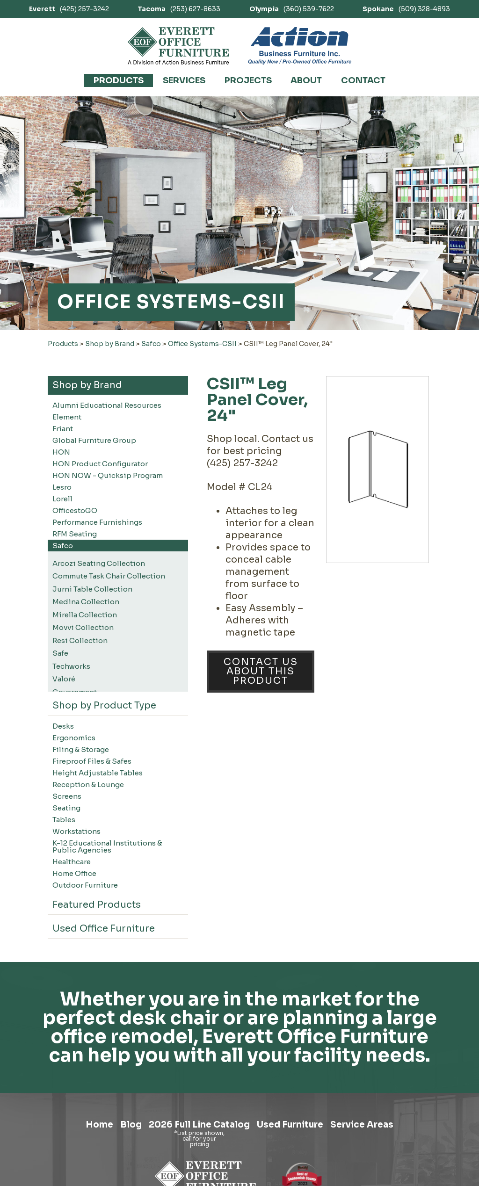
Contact (363, 80)
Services (184, 80)
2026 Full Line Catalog (194, 1127)
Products (119, 80)
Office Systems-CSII (202, 344)
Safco (151, 344)
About (306, 80)
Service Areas (379, 1127)
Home (80, 1127)
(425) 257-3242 (69, 9)
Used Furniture (297, 1127)
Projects (248, 80)
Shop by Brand (109, 344)
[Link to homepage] (178, 46)
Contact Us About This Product (261, 671)
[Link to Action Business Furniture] (299, 46)
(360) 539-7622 (291, 9)
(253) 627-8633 (179, 9)
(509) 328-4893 (406, 9)
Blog (117, 1127)
